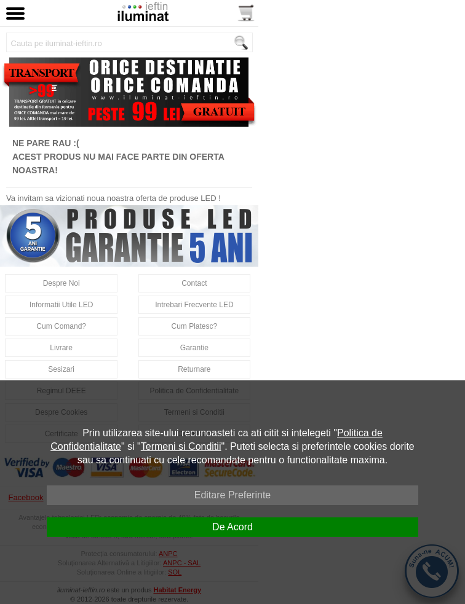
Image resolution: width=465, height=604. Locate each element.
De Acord (232, 527)
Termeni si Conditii (181, 446)
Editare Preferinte (232, 495)
